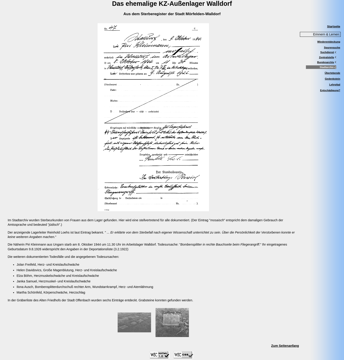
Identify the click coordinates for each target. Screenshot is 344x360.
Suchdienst (328, 52)
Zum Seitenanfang (285, 346)
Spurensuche (332, 47)
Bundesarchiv (326, 62)
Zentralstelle (327, 57)
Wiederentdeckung (328, 41)
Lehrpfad (334, 84)
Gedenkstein (332, 78)
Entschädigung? (330, 90)
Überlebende (332, 73)
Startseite (333, 26)
